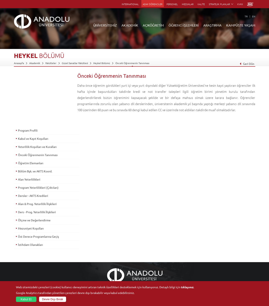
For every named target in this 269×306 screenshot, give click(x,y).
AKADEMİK (130, 25)
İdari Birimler (21, 252)
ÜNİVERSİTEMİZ (105, 25)
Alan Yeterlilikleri (29, 126)
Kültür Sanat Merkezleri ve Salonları (234, 247)
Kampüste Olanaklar (225, 271)
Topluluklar (220, 261)
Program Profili (28, 77)
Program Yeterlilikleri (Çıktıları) (38, 134)
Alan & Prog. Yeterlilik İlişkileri (37, 151)
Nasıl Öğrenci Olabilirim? (107, 266)
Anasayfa (19, 63)
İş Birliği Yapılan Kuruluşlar (28, 266)
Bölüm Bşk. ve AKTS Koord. (35, 118)
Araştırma (99, 257)
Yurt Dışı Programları (105, 261)
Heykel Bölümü (101, 63)
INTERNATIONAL (130, 4)
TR (246, 16)
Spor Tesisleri (221, 257)
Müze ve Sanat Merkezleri (228, 252)
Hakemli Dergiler (183, 261)
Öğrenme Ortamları (105, 275)
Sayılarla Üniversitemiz (26, 247)
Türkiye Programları (105, 252)
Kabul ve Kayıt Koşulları (33, 85)
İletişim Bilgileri (22, 280)
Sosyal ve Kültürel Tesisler (228, 243)
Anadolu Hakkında (24, 243)
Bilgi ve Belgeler (23, 271)
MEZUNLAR (188, 4)
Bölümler (19, 257)
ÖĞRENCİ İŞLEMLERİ (184, 25)
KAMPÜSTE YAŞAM (240, 25)
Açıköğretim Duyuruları (107, 243)
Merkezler (180, 247)
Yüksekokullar (61, 257)
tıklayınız (187, 287)
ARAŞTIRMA (212, 25)
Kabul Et (26, 299)
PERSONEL (172, 4)
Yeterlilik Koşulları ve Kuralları (37, 93)
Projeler (178, 257)
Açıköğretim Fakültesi (106, 247)
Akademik (34, 63)
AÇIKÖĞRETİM (153, 25)
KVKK (240, 4)
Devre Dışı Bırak (52, 299)
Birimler (178, 243)
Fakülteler (50, 63)
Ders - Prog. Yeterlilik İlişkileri (37, 159)
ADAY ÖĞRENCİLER (152, 4)
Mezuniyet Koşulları (31, 175)
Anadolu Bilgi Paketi (145, 252)
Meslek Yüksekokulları (66, 252)
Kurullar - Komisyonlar (26, 261)
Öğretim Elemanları (30, 110)
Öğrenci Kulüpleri (224, 266)
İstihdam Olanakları (30, 191)
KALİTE (201, 4)
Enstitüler (59, 247)
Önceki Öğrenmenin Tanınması (132, 63)
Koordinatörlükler (184, 252)
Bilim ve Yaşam (182, 280)
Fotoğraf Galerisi (223, 275)
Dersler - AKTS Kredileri (33, 142)
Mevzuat (19, 275)
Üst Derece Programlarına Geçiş (38, 183)
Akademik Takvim (103, 271)
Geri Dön (246, 63)
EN (253, 16)
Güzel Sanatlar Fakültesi (75, 63)
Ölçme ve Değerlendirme (34, 167)
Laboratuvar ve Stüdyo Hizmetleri (193, 275)
